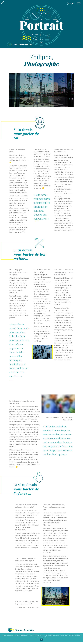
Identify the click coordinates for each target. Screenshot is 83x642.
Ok (41, 639)
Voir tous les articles (22, 44)
